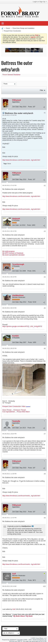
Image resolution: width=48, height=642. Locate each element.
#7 (45, 434)
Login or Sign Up (40, 2)
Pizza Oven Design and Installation (23, 28)
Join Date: (15, 107)
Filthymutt (16, 100)
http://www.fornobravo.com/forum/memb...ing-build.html (21, 160)
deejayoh (16, 219)
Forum (8, 28)
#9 (45, 518)
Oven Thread (6, 410)
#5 (45, 308)
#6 (45, 348)
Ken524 (15, 336)
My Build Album (19, 616)
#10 (44, 586)
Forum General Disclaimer (11, 75)
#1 (45, 113)
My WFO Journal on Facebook (12, 253)
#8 (45, 474)
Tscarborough (18, 264)
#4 (45, 277)
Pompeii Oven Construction (12, 31)
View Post (33, 526)
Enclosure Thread (20, 410)
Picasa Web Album (23, 412)
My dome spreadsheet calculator (13, 255)
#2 (45, 185)
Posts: (30, 107)
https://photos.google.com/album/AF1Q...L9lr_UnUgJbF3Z (22, 326)
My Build (29, 616)
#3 (45, 231)
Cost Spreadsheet (8, 412)
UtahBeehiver (18, 295)
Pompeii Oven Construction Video (13, 406)
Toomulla (16, 421)
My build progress (8, 251)
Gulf (14, 574)
